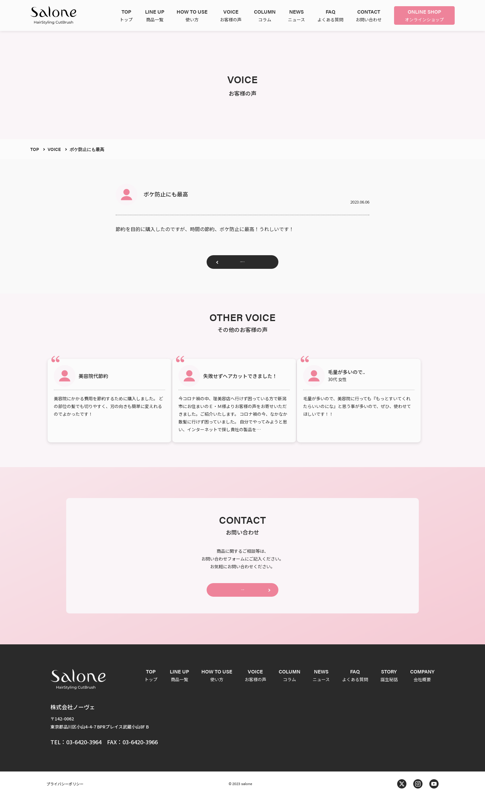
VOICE (54, 149)
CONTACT (242, 586)
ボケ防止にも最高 (87, 149)
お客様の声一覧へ (242, 264)
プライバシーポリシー (65, 782)
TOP (34, 149)
